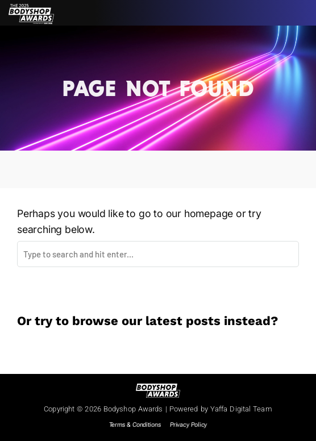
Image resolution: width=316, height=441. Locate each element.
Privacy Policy (188, 424)
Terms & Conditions (135, 424)
